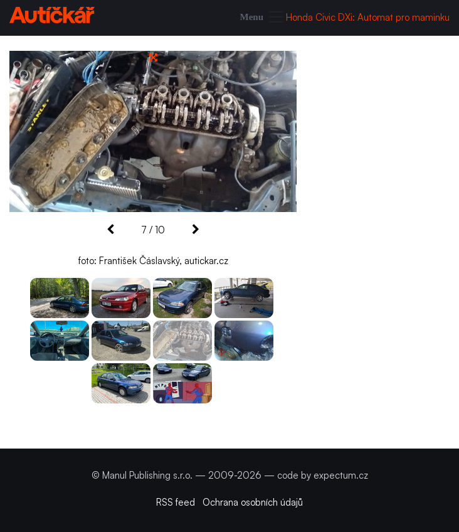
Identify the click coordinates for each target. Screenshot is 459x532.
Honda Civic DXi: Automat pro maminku (368, 17)
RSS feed (175, 502)
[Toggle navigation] (263, 18)
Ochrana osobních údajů (253, 502)
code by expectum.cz (322, 475)
